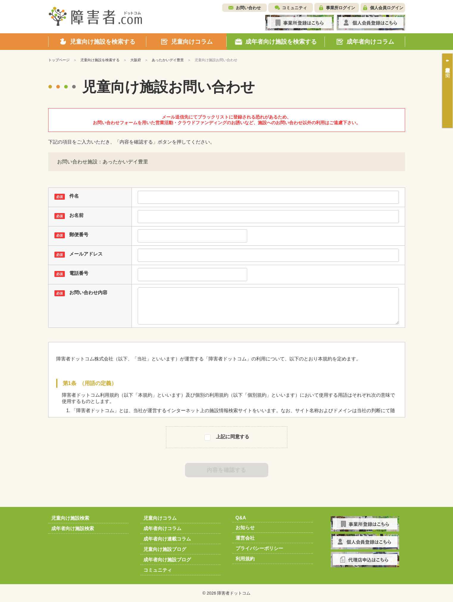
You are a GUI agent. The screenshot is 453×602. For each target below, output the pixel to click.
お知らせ (245, 527)
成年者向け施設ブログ (167, 559)
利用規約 (245, 558)
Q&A (241, 517)
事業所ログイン (340, 7)
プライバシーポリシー (259, 548)
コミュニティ (294, 7)
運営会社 (245, 537)
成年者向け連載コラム (167, 538)
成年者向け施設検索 (72, 528)
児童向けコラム (160, 518)
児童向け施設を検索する (100, 60)
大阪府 (135, 60)
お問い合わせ (248, 7)
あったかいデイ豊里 (168, 60)
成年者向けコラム (162, 528)
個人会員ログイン (386, 7)
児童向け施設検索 (70, 518)
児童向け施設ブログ (164, 549)
